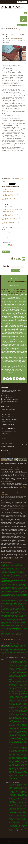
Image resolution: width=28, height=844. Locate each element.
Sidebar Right (22, 25)
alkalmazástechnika (7, 180)
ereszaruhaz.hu (11, 446)
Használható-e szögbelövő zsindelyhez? (11, 198)
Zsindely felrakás (12, 28)
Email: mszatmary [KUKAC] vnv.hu (11, 399)
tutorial (21, 178)
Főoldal (3, 28)
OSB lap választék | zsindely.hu (9, 424)
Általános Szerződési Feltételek (9, 431)
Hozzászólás (4, 238)
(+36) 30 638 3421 (8, 397)
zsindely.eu (24, 444)
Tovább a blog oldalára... (13, 558)
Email (8, 233)
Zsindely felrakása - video (7, 411)
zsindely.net (18, 444)
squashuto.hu (4, 446)
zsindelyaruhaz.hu (11, 444)
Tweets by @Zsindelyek (6, 453)
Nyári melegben (8, 192)
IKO (7, 181)
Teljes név (3, 230)
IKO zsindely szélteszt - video (8, 414)
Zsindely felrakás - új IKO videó (11, 30)
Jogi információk (5, 433)
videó (17, 178)
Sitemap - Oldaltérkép (6, 436)
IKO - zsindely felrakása (6, 562)
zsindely (9, 178)
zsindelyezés (16, 180)
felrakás (14, 178)
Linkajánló (4, 438)
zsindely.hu (3, 444)
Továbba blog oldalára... (17, 634)
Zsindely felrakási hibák (8, 145)
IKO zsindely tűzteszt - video (8, 416)
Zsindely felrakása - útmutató (8, 409)
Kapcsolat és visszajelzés (7, 441)
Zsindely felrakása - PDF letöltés (9, 419)
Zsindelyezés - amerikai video (8, 421)
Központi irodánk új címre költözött (10, 222)
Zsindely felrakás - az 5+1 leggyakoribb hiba (10, 195)
